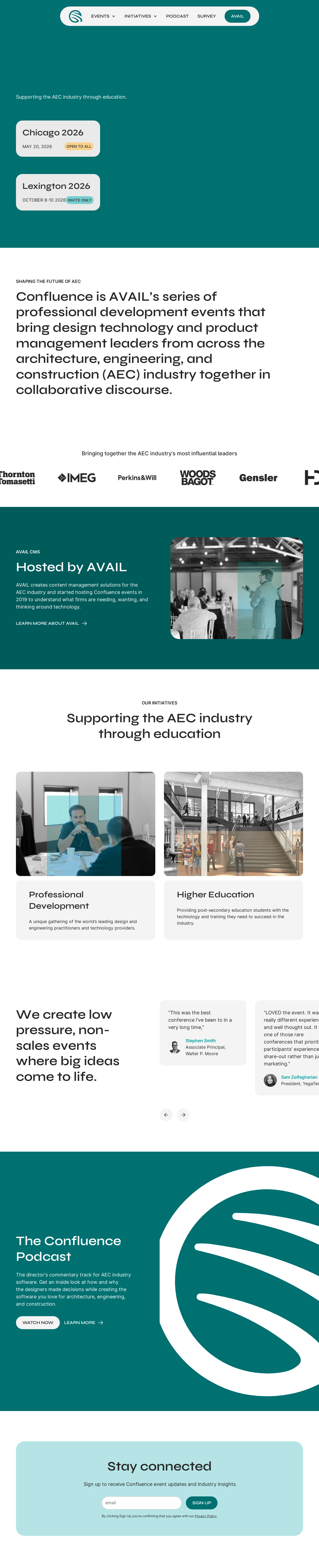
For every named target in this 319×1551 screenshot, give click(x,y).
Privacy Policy (206, 1516)
